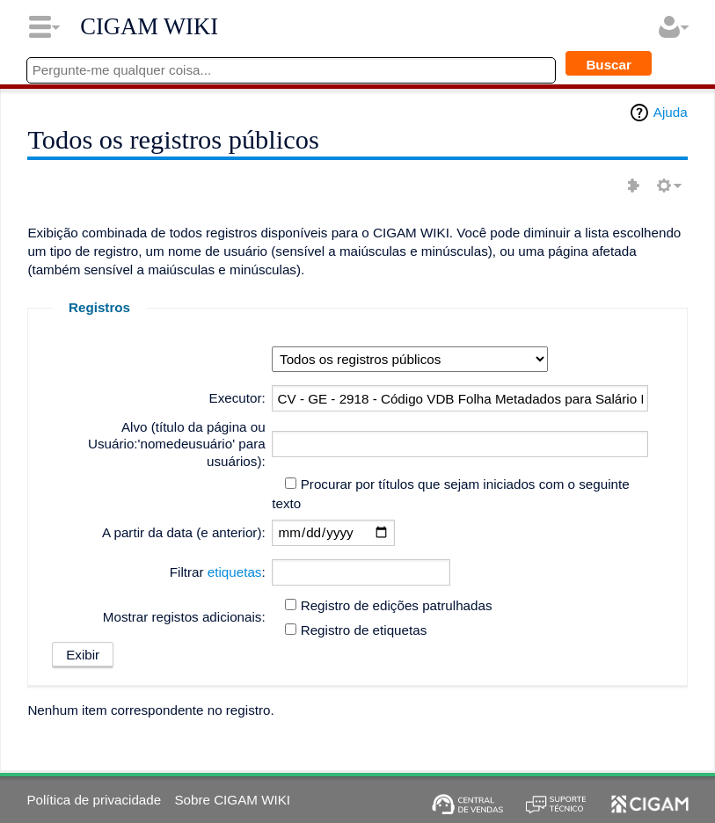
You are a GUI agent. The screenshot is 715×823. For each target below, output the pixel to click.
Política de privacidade (93, 799)
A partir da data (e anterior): (184, 532)
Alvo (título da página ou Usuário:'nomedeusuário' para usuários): (177, 444)
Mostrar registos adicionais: (184, 616)
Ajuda (670, 112)
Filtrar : (218, 571)
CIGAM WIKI (149, 26)
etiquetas (235, 571)
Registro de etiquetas (364, 630)
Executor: (237, 397)
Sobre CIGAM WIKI (232, 799)
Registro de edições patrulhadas (396, 605)
